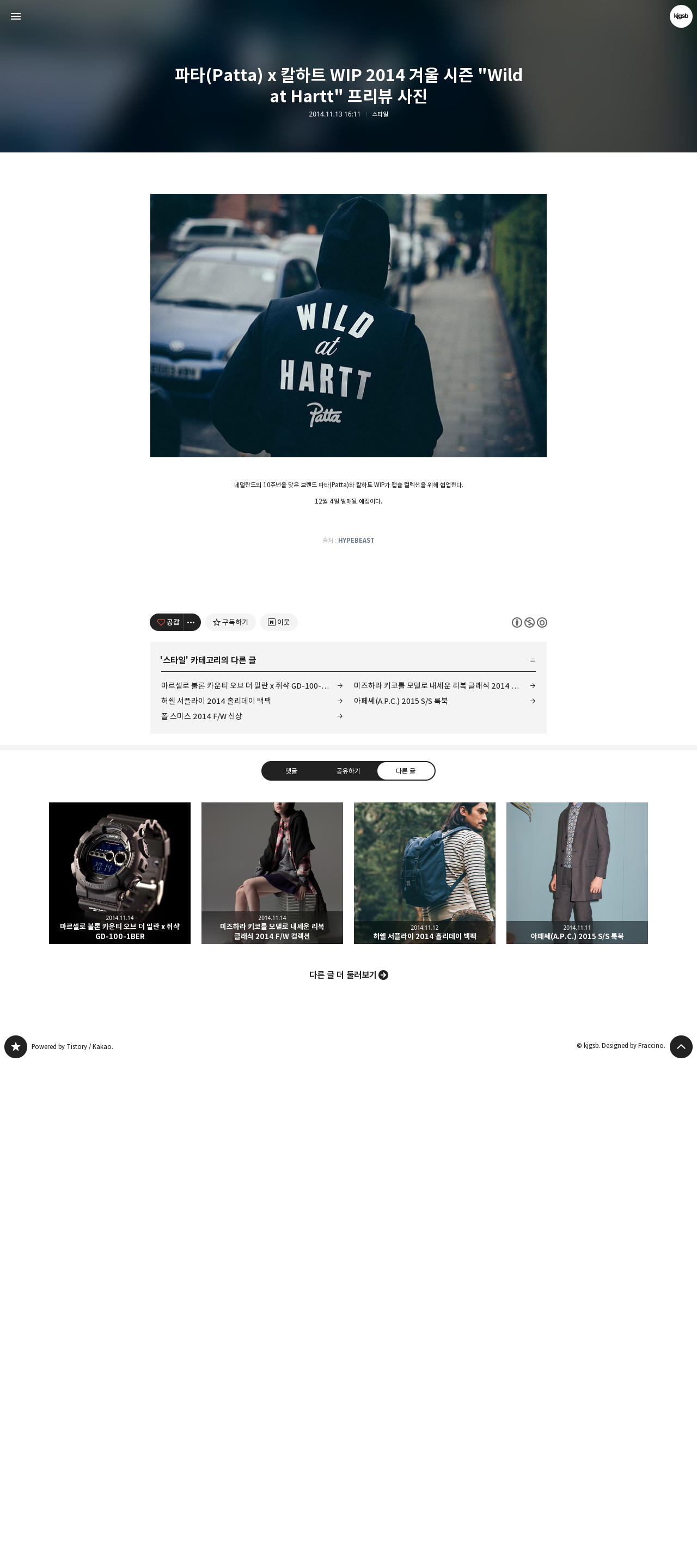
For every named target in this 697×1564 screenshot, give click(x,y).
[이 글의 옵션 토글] (192, 1123)
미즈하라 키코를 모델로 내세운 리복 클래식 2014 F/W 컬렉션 (445, 1186)
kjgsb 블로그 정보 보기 (681, 16)
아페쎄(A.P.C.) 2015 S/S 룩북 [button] (577, 1374)
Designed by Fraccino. (633, 1546)
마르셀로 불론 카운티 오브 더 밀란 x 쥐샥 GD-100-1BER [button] (120, 1374)
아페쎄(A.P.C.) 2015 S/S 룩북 (401, 1202)
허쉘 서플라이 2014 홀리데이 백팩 (216, 1202)
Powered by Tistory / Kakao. (72, 1547)
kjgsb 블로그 (16, 1548)
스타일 (380, 114)
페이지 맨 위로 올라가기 (681, 1548)
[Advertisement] (348, 256)
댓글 (291, 1271)
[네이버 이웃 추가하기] (279, 1123)
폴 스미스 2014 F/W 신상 (201, 1217)
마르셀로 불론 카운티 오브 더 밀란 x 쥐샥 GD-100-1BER (251, 1186)
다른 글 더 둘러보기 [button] (343, 1475)
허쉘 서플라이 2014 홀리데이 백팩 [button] (425, 1374)
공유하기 (348, 1271)
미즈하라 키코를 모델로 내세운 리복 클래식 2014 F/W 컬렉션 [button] (272, 1374)
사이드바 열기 (16, 16)
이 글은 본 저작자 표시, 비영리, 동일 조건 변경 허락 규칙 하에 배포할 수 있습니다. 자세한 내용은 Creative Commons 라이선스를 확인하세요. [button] (529, 1123)
